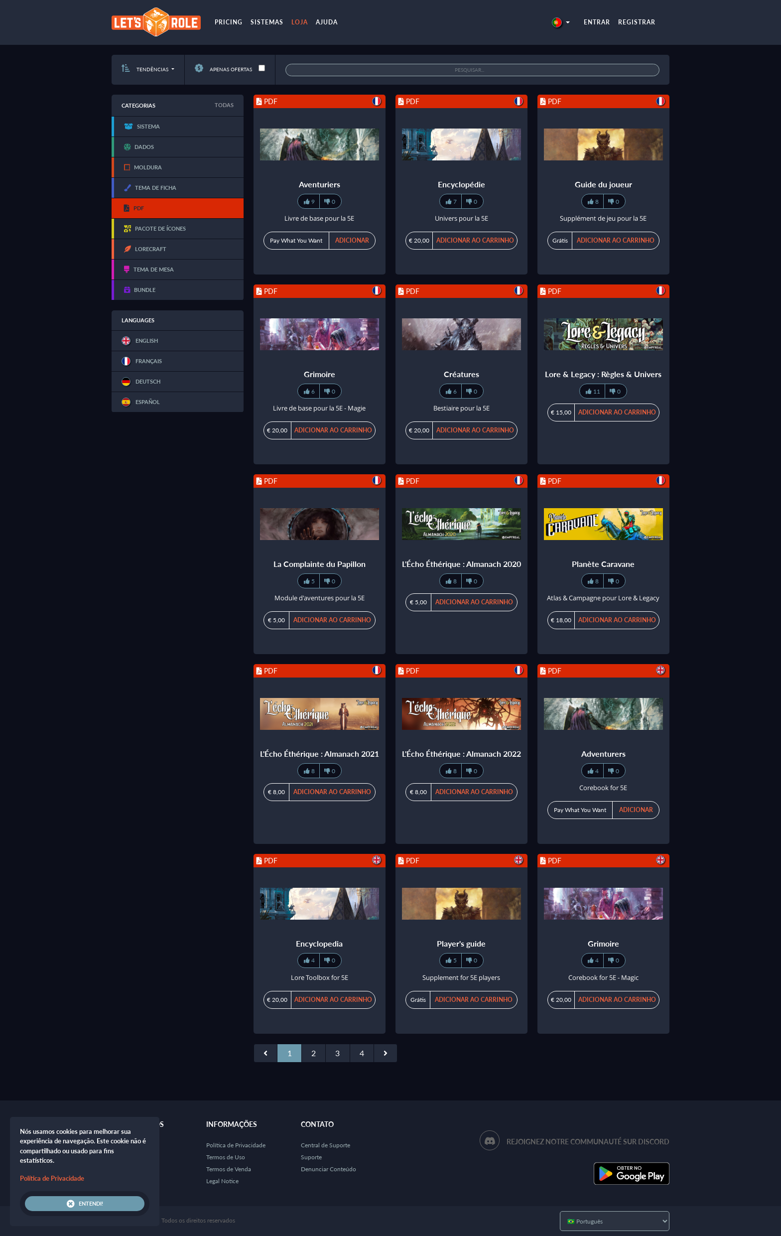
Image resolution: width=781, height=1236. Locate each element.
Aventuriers (319, 184)
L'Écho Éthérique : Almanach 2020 (461, 563)
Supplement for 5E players (461, 977)
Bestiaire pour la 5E (461, 408)
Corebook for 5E (603, 787)
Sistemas (267, 22)
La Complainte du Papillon (319, 563)
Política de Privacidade (235, 1145)
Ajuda (327, 22)
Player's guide (461, 943)
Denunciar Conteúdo (328, 1169)
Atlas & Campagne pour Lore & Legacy (603, 597)
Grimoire (319, 374)
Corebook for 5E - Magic (603, 977)
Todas (224, 105)
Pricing (229, 22)
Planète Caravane (603, 563)
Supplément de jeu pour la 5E (603, 218)
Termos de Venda (228, 1169)
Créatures (461, 374)
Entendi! (85, 1204)
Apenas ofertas (223, 69)
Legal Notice (222, 1181)
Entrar (597, 22)
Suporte (311, 1157)
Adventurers (603, 753)
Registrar (636, 22)
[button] (561, 22)
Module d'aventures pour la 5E (319, 597)
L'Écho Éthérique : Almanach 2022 (461, 753)
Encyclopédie (461, 184)
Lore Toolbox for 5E (319, 977)
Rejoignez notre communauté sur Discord (588, 1141)
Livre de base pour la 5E (319, 218)
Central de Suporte (325, 1145)
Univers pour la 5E (461, 218)
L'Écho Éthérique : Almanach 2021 (319, 753)
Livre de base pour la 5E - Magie (319, 408)
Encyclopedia (319, 943)
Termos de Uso (225, 1157)
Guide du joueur (603, 184)
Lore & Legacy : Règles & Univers (603, 374)
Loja (299, 22)
